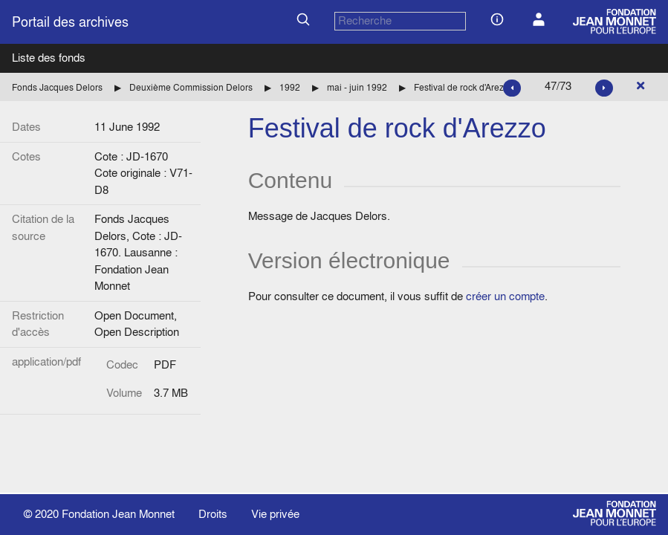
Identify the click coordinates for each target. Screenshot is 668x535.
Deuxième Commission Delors (191, 87)
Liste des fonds (48, 57)
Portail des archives (70, 22)
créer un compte (505, 296)
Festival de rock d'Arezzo (463, 87)
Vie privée (275, 514)
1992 (289, 87)
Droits (212, 514)
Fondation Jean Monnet (118, 514)
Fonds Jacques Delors (57, 87)
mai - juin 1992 (357, 87)
